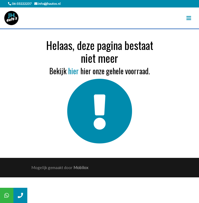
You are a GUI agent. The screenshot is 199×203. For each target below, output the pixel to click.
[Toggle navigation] (189, 18)
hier (73, 70)
